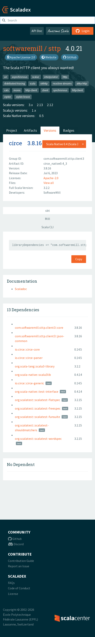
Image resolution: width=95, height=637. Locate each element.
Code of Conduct (19, 588)
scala (32, 83)
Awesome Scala (58, 30)
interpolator (51, 76)
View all (49, 183)
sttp (54, 48)
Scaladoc (21, 289)
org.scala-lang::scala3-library (34, 366)
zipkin (7, 97)
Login (82, 31)
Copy (78, 259)
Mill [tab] (47, 219)
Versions (50, 130)
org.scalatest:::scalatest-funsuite (37, 417)
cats (6, 90)
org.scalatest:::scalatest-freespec (37, 408)
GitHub (70, 57)
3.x (31, 104)
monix (17, 90)
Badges (68, 130)
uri (5, 76)
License (13, 594)
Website (49, 57)
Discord (16, 544)
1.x (34, 110)
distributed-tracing (14, 83)
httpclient (77, 90)
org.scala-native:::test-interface (36, 391)
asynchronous (19, 76)
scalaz (35, 76)
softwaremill (23, 48)
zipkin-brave (23, 97)
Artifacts (30, 130)
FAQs (11, 583)
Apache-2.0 (51, 178)
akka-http (82, 83)
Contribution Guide (21, 561)
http (65, 76)
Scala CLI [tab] (48, 227)
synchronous (60, 90)
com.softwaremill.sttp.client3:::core (39, 328)
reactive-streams (62, 83)
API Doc (37, 31)
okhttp (44, 83)
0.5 (41, 115)
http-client (31, 90)
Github (15, 539)
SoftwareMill (52, 192)
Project (11, 130)
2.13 (40, 104)
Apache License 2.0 (21, 57)
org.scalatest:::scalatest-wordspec (38, 439)
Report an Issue (18, 566)
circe (15, 143)
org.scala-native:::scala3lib (33, 375)
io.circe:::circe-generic (29, 383)
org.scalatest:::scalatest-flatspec (37, 400)
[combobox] (64, 144)
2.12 (50, 104)
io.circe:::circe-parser (29, 358)
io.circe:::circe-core (27, 349)
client (45, 90)
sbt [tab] (47, 211)
